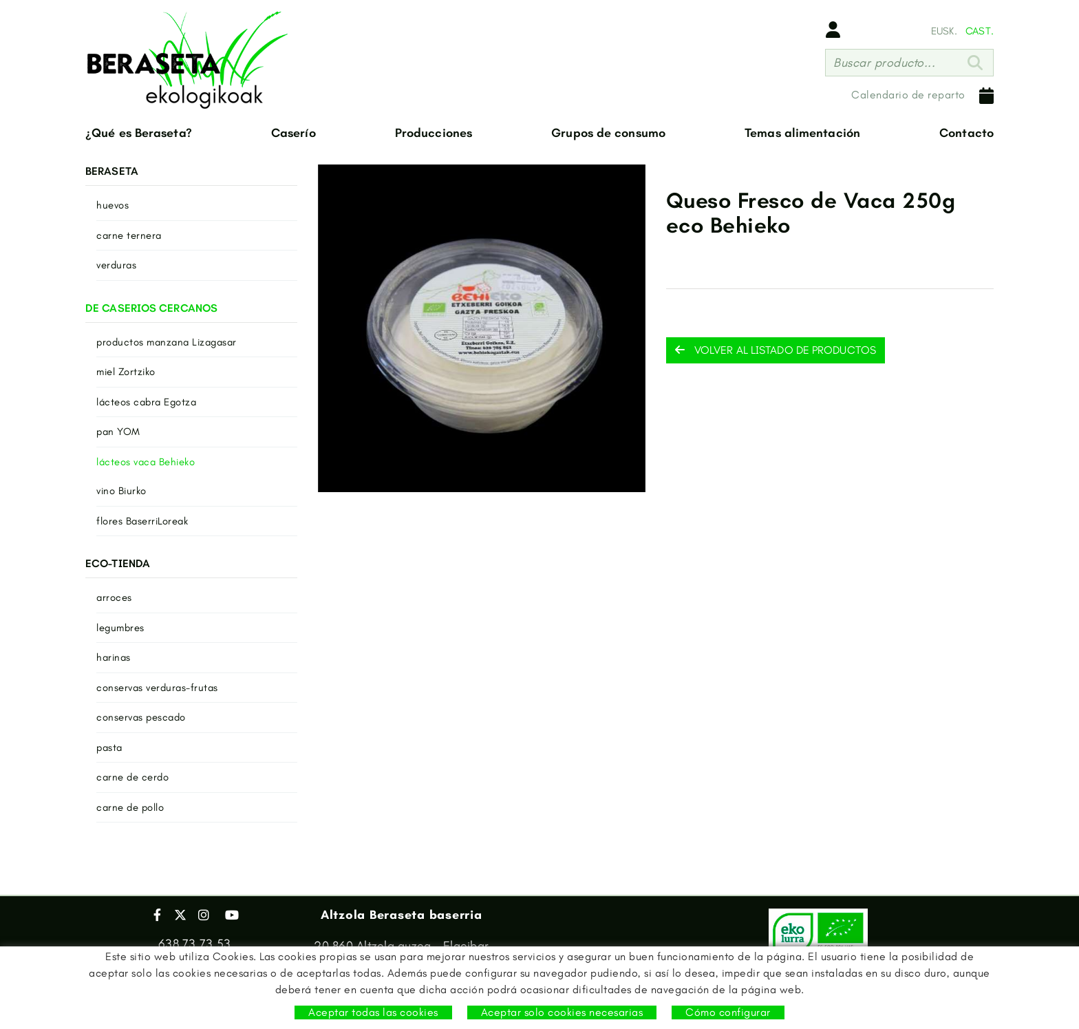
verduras (116, 265)
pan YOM (118, 431)
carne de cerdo (132, 777)
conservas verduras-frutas (157, 687)
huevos (112, 205)
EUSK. (944, 31)
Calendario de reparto (922, 95)
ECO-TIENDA (117, 563)
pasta (109, 747)
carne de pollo (130, 807)
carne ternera (129, 235)
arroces (114, 597)
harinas (113, 657)
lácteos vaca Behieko (145, 462)
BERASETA (111, 171)
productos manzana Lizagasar (166, 342)
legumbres (120, 628)
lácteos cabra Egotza (146, 402)
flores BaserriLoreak (142, 521)
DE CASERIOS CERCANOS (151, 308)
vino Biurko (121, 491)
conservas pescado (141, 717)
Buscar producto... (884, 62)
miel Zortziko (126, 371)
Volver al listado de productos (775, 350)
